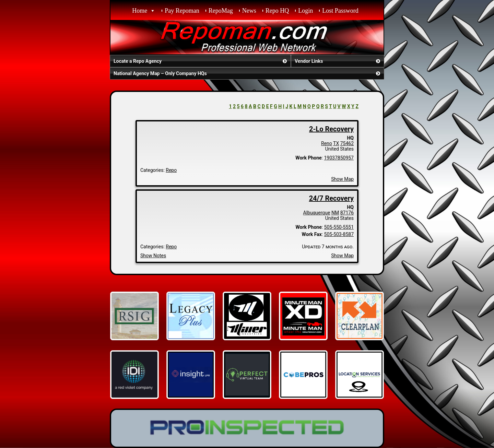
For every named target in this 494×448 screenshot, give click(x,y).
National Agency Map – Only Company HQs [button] (247, 73)
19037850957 (339, 158)
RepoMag (221, 11)
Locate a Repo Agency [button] (201, 61)
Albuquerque (316, 212)
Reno (326, 143)
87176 (347, 212)
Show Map (342, 179)
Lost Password (340, 11)
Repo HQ (277, 11)
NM (335, 212)
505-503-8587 (339, 234)
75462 (347, 143)
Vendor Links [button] (338, 61)
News (249, 11)
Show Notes (153, 255)
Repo (171, 170)
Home (139, 11)
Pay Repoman (182, 11)
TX (336, 143)
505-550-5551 (339, 227)
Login (305, 11)
